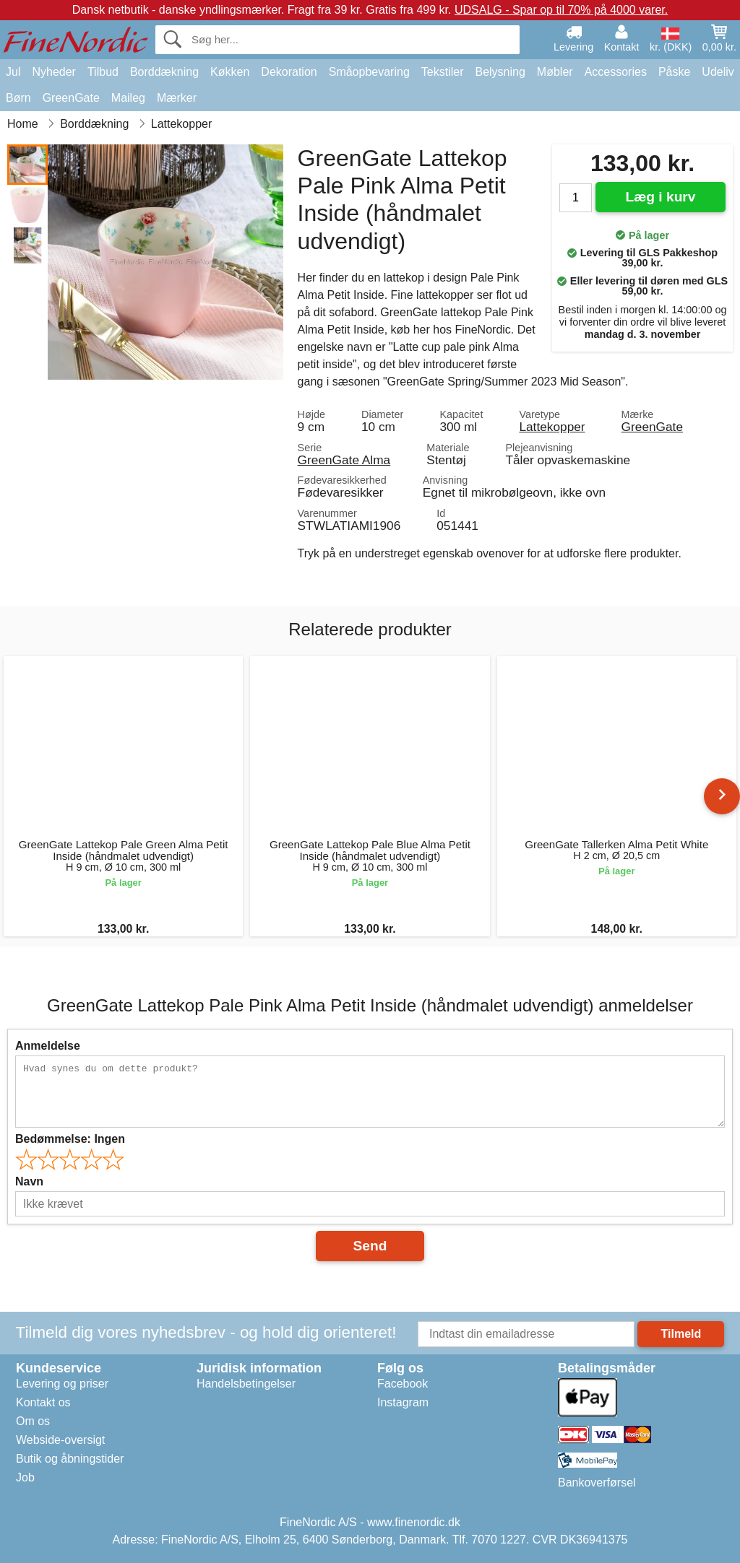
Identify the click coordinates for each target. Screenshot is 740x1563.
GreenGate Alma (344, 460)
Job (25, 1477)
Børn (18, 98)
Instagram (403, 1402)
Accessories (616, 72)
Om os (33, 1421)
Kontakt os (43, 1402)
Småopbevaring (369, 72)
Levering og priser (62, 1383)
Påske (674, 72)
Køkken (229, 72)
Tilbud (103, 72)
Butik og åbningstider (70, 1459)
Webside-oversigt (60, 1440)
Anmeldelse (47, 1046)
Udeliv (717, 72)
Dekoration (289, 72)
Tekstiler (442, 72)
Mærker (177, 98)
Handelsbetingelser (246, 1383)
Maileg (128, 98)
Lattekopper (552, 426)
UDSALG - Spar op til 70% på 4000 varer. (561, 10)
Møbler (555, 72)
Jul (13, 72)
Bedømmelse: (70, 1139)
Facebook (402, 1383)
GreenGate (71, 98)
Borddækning (164, 72)
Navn (29, 1181)
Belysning (500, 72)
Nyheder (53, 72)
